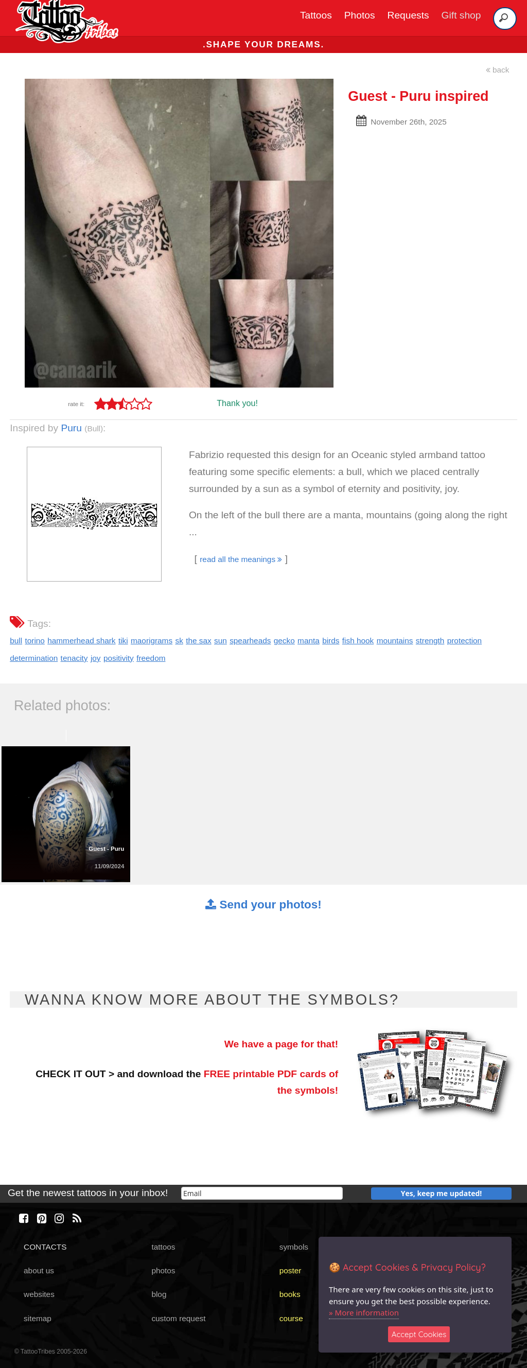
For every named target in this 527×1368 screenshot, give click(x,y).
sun (220, 640)
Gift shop (461, 15)
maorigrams (151, 640)
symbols (293, 1246)
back (498, 69)
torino (34, 640)
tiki (123, 640)
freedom (150, 658)
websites (39, 1294)
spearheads (250, 640)
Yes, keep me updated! (441, 1193)
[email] (262, 1193)
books (290, 1294)
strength (430, 640)
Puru (71, 428)
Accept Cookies (419, 1334)
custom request (178, 1318)
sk (179, 640)
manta (308, 640)
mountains (395, 640)
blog (158, 1294)
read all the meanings (241, 559)
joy (96, 658)
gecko (284, 640)
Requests (408, 15)
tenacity (74, 658)
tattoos (163, 1246)
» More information (364, 1312)
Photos (359, 15)
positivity (118, 658)
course (291, 1318)
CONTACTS (45, 1246)
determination (34, 658)
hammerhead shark (81, 640)
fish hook (358, 640)
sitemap (37, 1318)
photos (163, 1270)
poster (290, 1270)
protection (464, 640)
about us (39, 1270)
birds (330, 640)
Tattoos (316, 15)
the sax (199, 640)
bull (16, 640)
